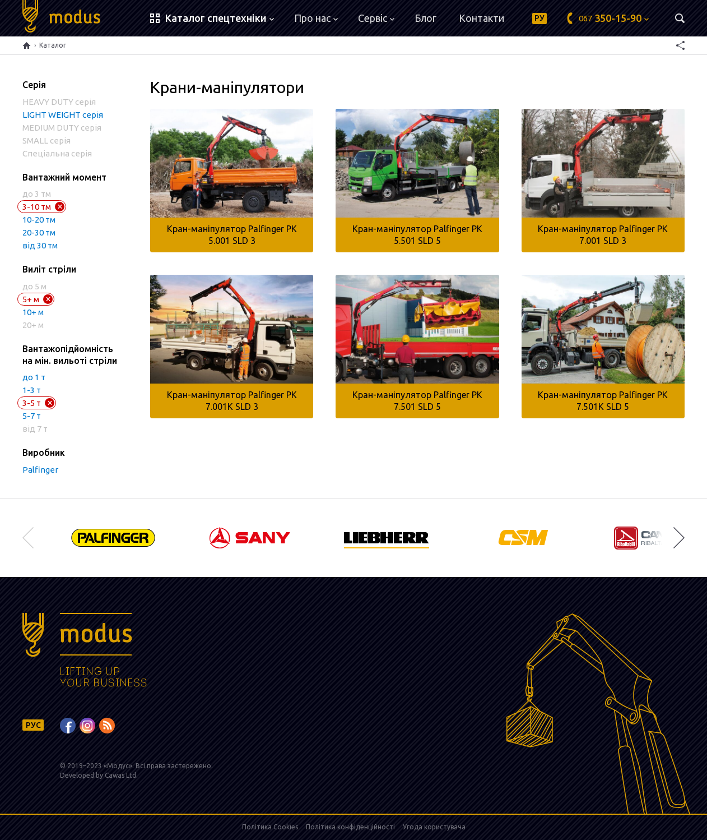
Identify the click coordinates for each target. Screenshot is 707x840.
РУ (539, 17)
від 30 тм (40, 245)
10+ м (33, 312)
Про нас (316, 18)
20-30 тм (38, 232)
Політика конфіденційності (350, 826)
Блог (425, 18)
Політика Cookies (270, 826)
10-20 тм (38, 219)
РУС (33, 725)
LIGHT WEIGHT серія (62, 114)
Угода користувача (434, 826)
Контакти (481, 18)
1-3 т (31, 390)
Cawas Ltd (120, 775)
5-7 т (31, 416)
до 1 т (33, 377)
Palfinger (40, 469)
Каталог (52, 45)
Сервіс (376, 18)
